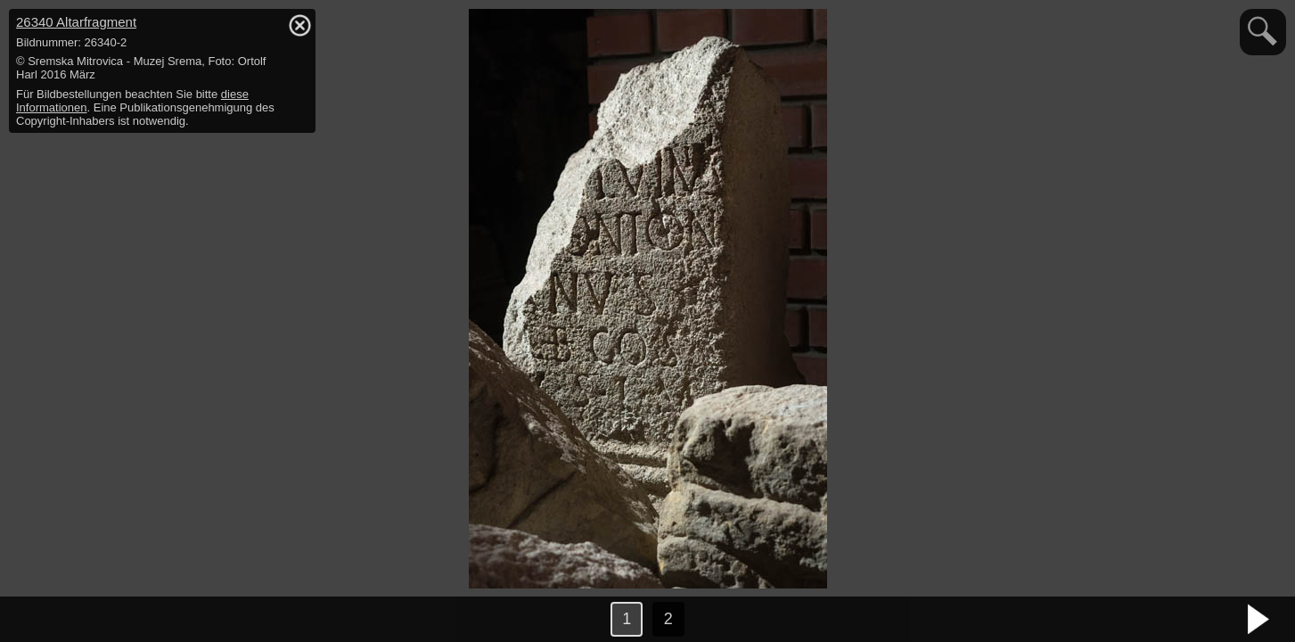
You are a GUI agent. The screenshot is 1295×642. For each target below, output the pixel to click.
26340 (76, 21)
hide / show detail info (299, 25)
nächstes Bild (1259, 619)
